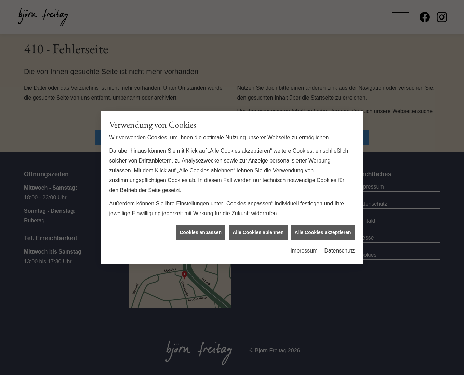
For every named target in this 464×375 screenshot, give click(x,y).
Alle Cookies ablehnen (258, 230)
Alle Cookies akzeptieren (323, 230)
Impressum (303, 249)
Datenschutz (339, 249)
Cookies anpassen (201, 230)
